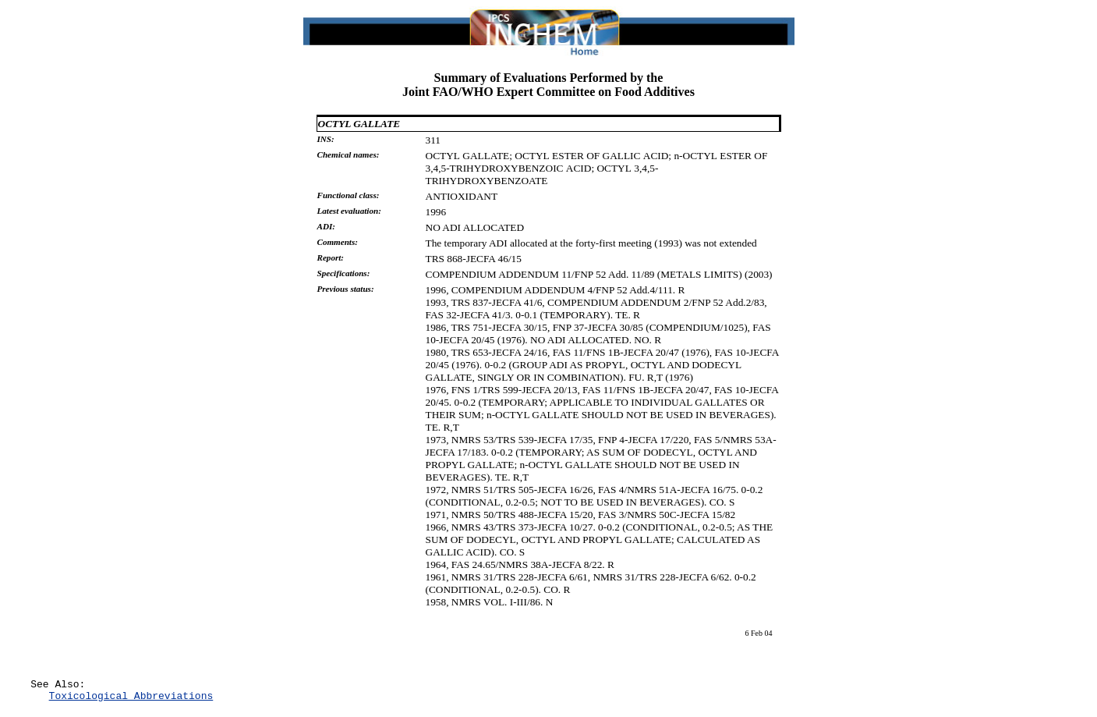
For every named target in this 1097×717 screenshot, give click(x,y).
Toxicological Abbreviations (131, 700)
